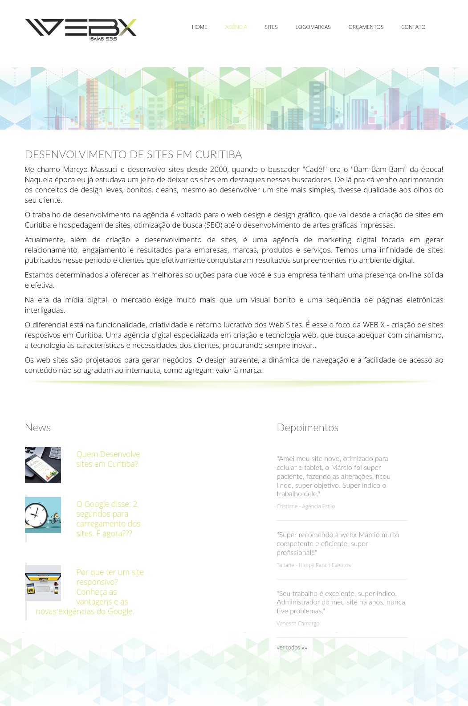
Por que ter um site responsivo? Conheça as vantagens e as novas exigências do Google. (90, 591)
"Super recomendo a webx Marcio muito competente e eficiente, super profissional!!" (338, 543)
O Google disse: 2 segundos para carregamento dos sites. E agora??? (109, 518)
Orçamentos (366, 27)
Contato (413, 27)
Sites (271, 27)
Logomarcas (313, 27)
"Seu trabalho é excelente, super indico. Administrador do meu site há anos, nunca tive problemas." (341, 602)
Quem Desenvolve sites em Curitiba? (108, 459)
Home (200, 27)
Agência (236, 27)
